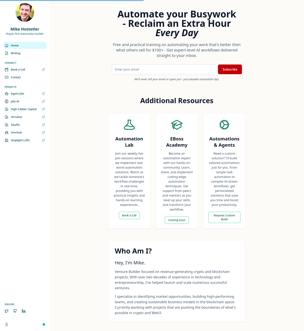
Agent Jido (25, 94)
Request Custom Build (224, 217)
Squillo (25, 125)
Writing (12, 53)
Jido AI (25, 101)
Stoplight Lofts (25, 140)
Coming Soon (176, 220)
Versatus (25, 117)
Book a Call (25, 69)
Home (12, 45)
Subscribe (230, 69)
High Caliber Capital (25, 109)
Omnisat (25, 132)
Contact (13, 77)
